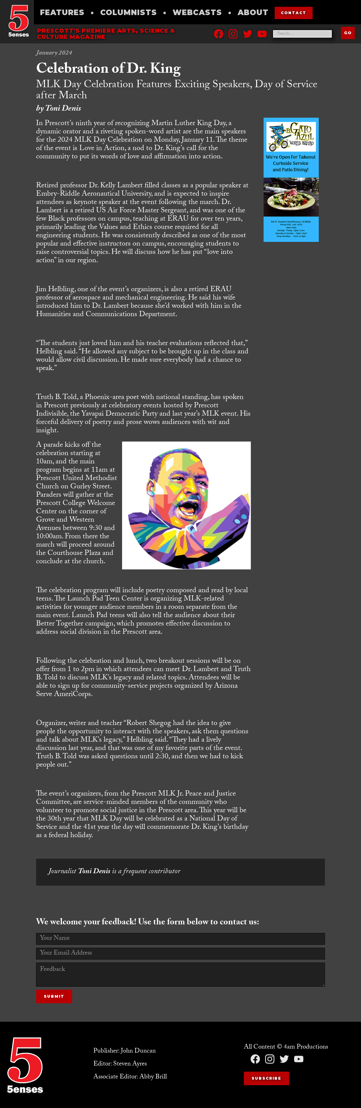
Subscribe (266, 1078)
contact (293, 12)
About (253, 12)
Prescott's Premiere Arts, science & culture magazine (106, 33)
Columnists (128, 12)
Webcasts (197, 12)
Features (62, 12)
